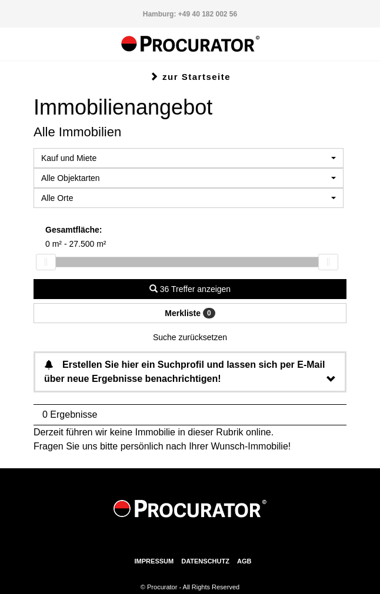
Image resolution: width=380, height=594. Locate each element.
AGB (244, 561)
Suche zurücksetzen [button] (190, 337)
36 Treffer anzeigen (190, 289)
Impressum (154, 561)
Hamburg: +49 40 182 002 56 (190, 14)
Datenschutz (205, 561)
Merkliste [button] (190, 313)
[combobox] (189, 158)
